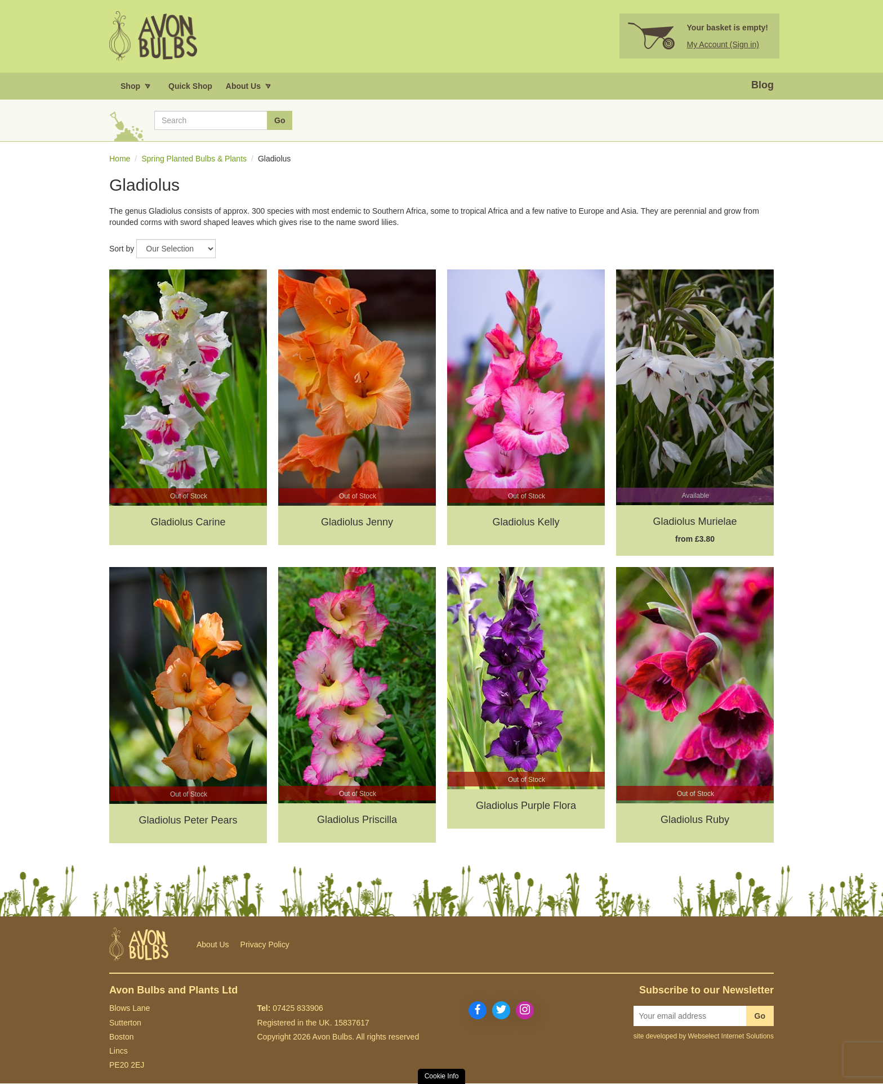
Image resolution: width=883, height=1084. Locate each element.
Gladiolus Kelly (525, 522)
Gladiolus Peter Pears (188, 820)
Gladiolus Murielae (695, 522)
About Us (213, 945)
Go (760, 1016)
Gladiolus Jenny (357, 522)
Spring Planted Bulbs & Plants (194, 159)
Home (119, 159)
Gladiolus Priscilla (357, 820)
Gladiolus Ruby (695, 820)
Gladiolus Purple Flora (526, 806)
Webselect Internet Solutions (731, 1037)
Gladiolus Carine (187, 522)
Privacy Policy (264, 945)
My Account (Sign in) (723, 45)
